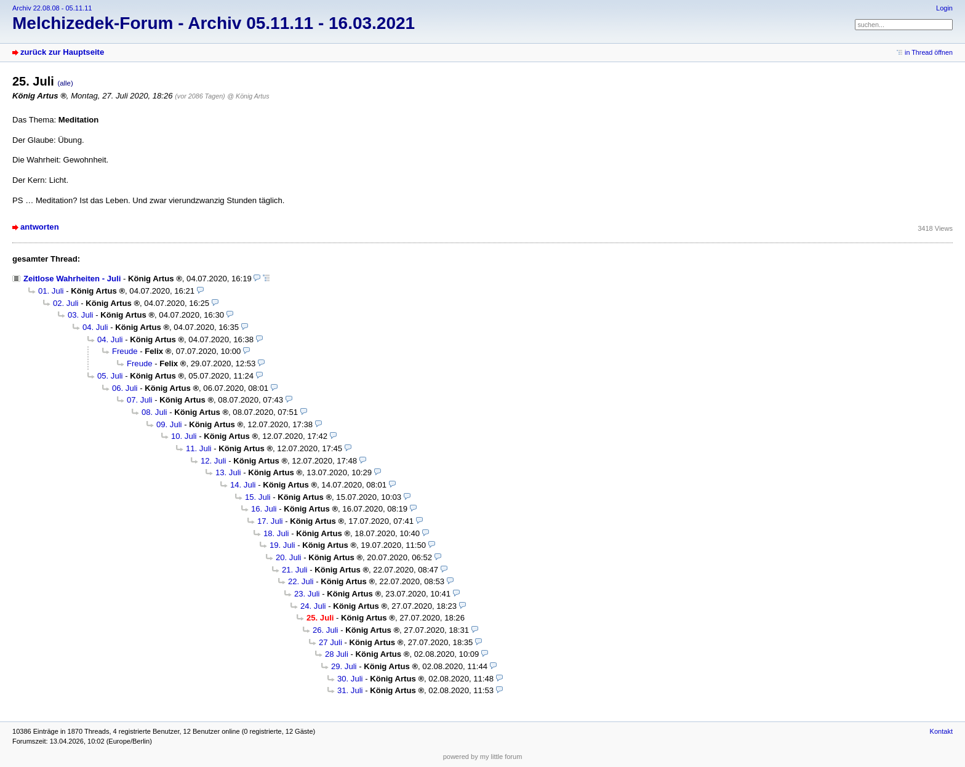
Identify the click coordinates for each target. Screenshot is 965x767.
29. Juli (344, 666)
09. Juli (169, 424)
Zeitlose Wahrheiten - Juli (72, 278)
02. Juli (66, 303)
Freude (125, 351)
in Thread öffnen (929, 52)
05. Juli (110, 375)
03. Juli (81, 314)
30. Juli (350, 678)
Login (944, 8)
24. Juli (313, 606)
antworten (39, 226)
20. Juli (289, 557)
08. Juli (154, 412)
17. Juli (270, 521)
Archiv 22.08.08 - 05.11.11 (52, 8)
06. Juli (125, 388)
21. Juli (295, 569)
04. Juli (95, 327)
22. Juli (301, 581)
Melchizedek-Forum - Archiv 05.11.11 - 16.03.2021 (213, 23)
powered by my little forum (483, 756)
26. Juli (325, 630)
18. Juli (276, 533)
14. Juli (243, 484)
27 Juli (330, 642)
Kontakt (941, 731)
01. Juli (51, 290)
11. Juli (199, 448)
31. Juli (350, 690)
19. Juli (282, 545)
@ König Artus (248, 96)
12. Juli (213, 460)
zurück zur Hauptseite (62, 52)
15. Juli (258, 497)
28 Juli (336, 654)
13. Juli (228, 472)
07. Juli (140, 399)
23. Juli (307, 593)
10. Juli (184, 436)
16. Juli (264, 508)
